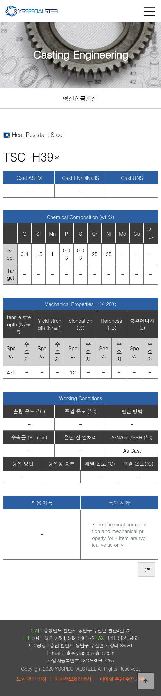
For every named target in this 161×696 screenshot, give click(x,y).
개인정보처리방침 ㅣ (76, 679)
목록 (146, 569)
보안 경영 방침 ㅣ (34, 679)
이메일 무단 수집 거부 (122, 679)
